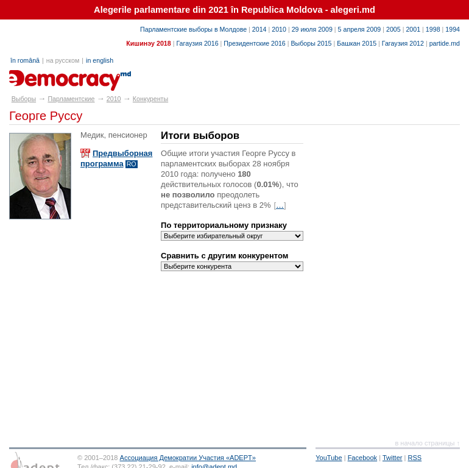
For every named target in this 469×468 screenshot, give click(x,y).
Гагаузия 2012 (403, 43)
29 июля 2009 (312, 29)
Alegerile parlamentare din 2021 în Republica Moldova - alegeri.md (234, 10)
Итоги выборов (200, 135)
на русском (62, 60)
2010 (279, 29)
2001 (413, 29)
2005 (393, 29)
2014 (259, 29)
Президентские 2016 (254, 43)
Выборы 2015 (311, 43)
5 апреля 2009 (359, 29)
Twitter (393, 457)
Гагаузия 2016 (197, 43)
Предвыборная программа (116, 158)
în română (25, 60)
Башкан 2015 (356, 43)
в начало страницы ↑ (427, 443)
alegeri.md (37, 76)
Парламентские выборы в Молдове (193, 29)
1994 (452, 29)
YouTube (329, 457)
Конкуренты (150, 98)
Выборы (24, 98)
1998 (433, 29)
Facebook (363, 457)
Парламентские (71, 98)
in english (99, 60)
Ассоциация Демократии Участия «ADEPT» (188, 457)
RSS (415, 457)
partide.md (444, 43)
